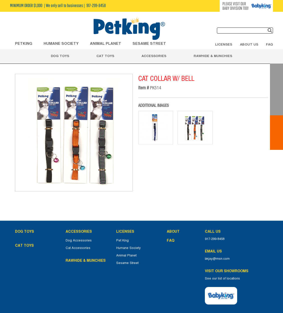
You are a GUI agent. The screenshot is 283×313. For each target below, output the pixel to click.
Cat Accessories (78, 248)
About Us (249, 44)
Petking (23, 43)
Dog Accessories (79, 240)
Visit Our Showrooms (227, 270)
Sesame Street (149, 43)
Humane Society (128, 248)
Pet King (122, 240)
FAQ (269, 44)
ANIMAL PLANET (105, 43)
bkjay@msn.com (217, 259)
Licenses (223, 44)
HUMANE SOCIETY (61, 43)
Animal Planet (126, 255)
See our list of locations (222, 278)
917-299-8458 (214, 239)
